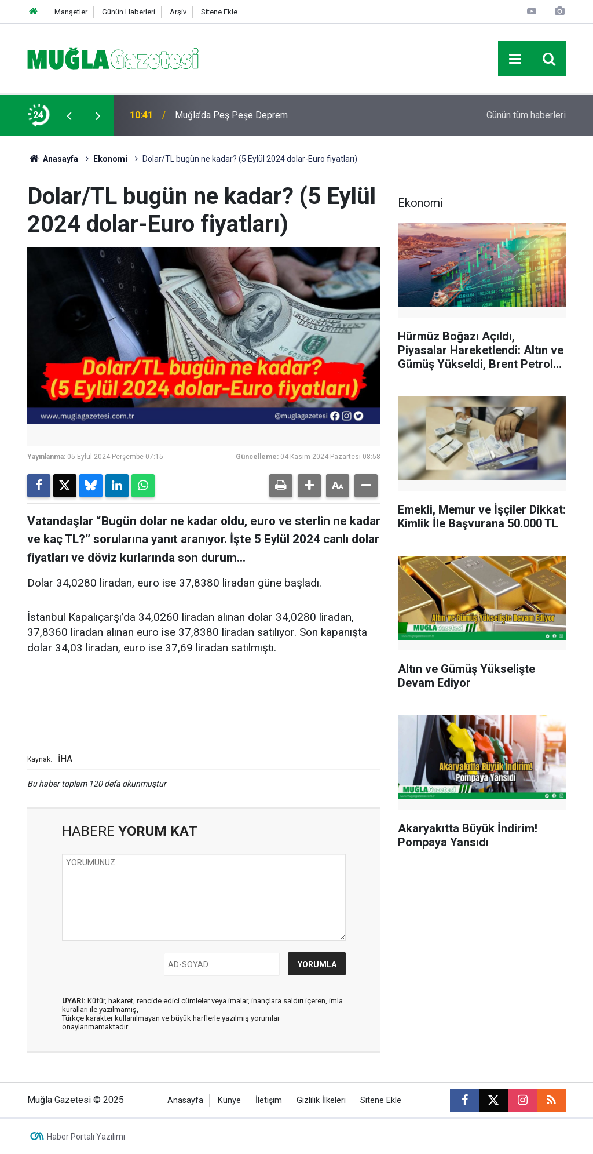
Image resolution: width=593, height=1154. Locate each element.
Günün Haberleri (128, 12)
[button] (309, 485)
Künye (229, 1100)
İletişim (268, 1100)
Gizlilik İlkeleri (321, 1100)
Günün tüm (526, 115)
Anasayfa (52, 158)
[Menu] (514, 59)
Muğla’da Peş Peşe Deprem (231, 115)
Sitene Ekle (219, 12)
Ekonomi (110, 158)
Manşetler (70, 12)
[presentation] (68, 115)
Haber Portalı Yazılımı (86, 1136)
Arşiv (178, 12)
